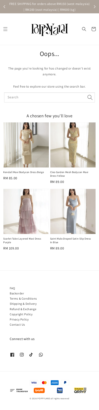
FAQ (12, 288)
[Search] (90, 97)
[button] (5, 29)
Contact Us (17, 324)
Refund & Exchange (23, 309)
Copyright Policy (21, 314)
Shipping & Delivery (23, 304)
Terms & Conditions (23, 298)
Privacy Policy (19, 319)
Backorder (17, 293)
